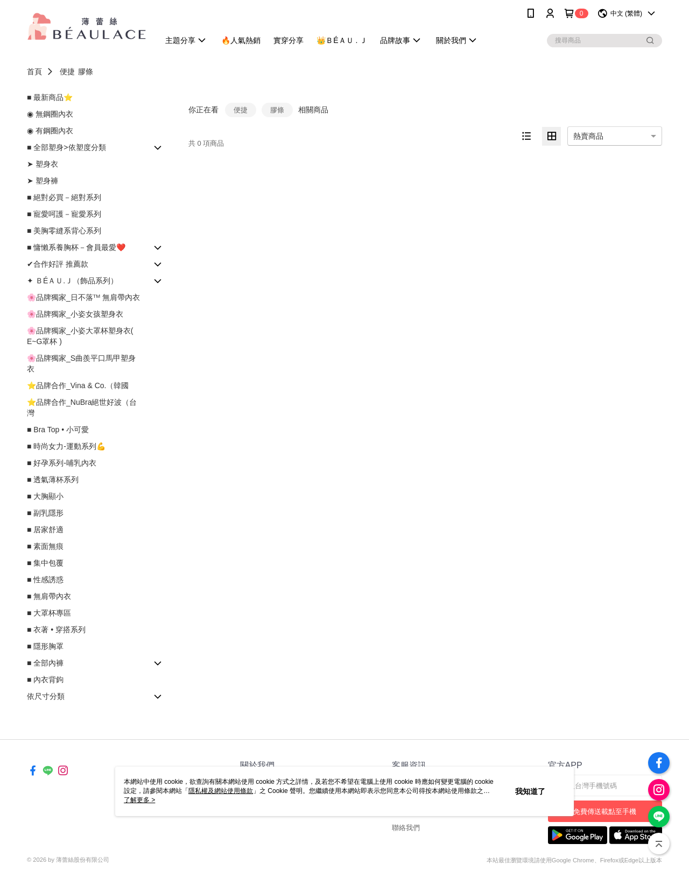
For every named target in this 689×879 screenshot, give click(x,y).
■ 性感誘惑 (45, 579)
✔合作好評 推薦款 (57, 264)
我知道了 (530, 791)
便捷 (67, 71)
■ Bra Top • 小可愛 (58, 429)
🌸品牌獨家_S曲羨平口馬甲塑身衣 (81, 363)
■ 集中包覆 (45, 563)
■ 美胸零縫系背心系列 (64, 230)
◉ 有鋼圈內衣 (50, 130)
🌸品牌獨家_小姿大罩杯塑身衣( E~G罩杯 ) (80, 336)
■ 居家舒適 (45, 529)
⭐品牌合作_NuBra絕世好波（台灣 (82, 407)
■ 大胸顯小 (45, 496)
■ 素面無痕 (45, 546)
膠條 (85, 71)
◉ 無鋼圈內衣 (50, 114)
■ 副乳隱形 (45, 513)
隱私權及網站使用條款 (220, 791)
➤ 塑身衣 (42, 164)
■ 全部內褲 (45, 663)
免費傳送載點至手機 (604, 811)
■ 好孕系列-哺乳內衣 (61, 463)
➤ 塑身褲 (42, 180)
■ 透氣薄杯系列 (53, 479)
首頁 (34, 71)
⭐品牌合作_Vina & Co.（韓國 (78, 385)
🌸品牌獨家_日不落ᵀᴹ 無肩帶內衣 (83, 297)
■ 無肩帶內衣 (49, 596)
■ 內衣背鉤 (45, 679)
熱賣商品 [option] (588, 136)
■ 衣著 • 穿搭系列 (56, 629)
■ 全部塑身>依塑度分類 (66, 147)
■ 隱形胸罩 (45, 646)
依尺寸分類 (46, 696)
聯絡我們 (406, 828)
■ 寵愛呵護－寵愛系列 (64, 214)
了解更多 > (139, 800)
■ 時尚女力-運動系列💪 (66, 446)
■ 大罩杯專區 (49, 613)
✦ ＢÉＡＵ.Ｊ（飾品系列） (72, 280)
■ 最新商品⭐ (50, 97)
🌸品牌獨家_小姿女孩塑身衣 (75, 314)
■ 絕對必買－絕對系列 (64, 197)
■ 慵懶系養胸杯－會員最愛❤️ (76, 247)
